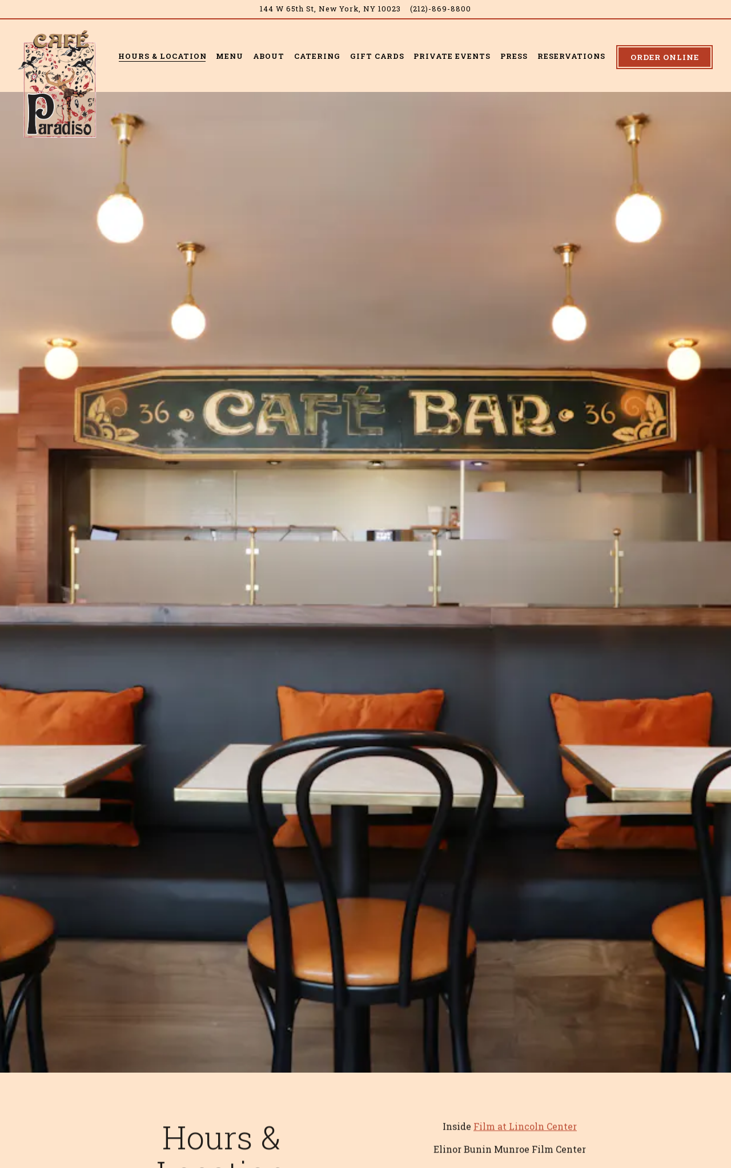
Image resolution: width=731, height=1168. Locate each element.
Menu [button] (229, 56)
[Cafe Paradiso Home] (60, 83)
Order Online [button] (664, 57)
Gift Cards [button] (377, 56)
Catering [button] (317, 56)
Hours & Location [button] (162, 56)
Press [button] (514, 56)
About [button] (268, 56)
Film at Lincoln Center (525, 1087)
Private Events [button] (452, 56)
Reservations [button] (571, 56)
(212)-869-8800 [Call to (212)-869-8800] (440, 8)
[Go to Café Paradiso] (330, 8)
